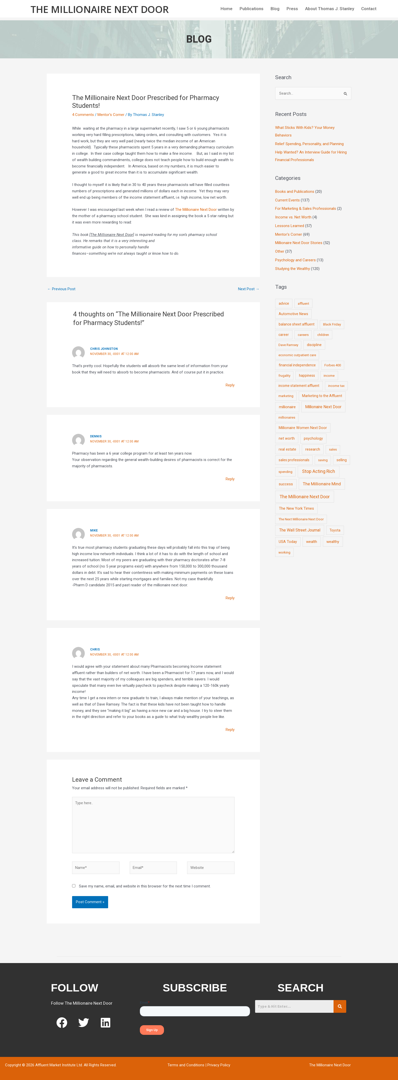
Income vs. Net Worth (293, 217)
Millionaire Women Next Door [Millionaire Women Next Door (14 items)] (303, 428)
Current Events (287, 200)
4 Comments (83, 114)
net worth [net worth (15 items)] (287, 438)
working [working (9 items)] (284, 552)
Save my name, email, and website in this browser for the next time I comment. (145, 886)
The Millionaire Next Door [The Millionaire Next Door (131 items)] (304, 496)
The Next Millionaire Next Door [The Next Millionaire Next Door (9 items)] (301, 519)
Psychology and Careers (295, 260)
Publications (251, 8)
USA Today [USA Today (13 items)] (288, 542)
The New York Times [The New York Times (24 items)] (296, 508)
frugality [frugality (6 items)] (284, 376)
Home (227, 8)
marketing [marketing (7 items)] (285, 396)
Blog (275, 8)
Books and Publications (294, 191)
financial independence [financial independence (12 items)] (297, 365)
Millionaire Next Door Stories (298, 243)
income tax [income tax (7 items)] (336, 386)
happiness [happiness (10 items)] (307, 375)
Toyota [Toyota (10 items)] (334, 530)
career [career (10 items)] (283, 335)
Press (292, 8)
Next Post (248, 289)
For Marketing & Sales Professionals (305, 208)
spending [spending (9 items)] (285, 472)
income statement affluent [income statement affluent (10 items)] (298, 386)
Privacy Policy (218, 1065)
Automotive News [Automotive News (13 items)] (293, 314)
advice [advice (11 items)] (284, 303)
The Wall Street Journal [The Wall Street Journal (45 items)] (299, 530)
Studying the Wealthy (292, 268)
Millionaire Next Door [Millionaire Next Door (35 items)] (323, 406)
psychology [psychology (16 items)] (313, 438)
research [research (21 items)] (312, 449)
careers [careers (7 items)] (303, 335)
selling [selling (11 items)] (342, 460)
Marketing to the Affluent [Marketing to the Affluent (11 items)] (322, 396)
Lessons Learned (289, 226)
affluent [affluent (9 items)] (303, 303)
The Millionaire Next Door (99, 9)
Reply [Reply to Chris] (230, 729)
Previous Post (61, 289)
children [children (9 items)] (323, 335)
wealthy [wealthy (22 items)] (332, 541)
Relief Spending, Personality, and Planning (309, 144)
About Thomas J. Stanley (329, 8)
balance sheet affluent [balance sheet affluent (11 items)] (296, 324)
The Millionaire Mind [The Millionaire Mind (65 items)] (322, 483)
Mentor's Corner (110, 114)
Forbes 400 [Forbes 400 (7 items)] (332, 365)
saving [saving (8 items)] (323, 460)
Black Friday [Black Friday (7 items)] (332, 324)
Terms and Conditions (186, 1065)
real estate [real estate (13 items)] (287, 449)
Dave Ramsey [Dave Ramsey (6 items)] (288, 345)
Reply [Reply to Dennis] (230, 479)
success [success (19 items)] (286, 484)
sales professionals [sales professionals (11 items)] (294, 460)
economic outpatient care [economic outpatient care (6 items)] (297, 355)
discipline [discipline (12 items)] (314, 345)
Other (279, 251)
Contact (368, 8)
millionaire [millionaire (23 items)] (287, 407)
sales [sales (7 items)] (333, 449)
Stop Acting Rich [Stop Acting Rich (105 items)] (318, 471)
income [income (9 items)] (329, 375)
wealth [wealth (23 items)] (311, 541)
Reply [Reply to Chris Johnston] (230, 385)
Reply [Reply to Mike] (230, 598)
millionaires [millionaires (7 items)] (286, 417)
